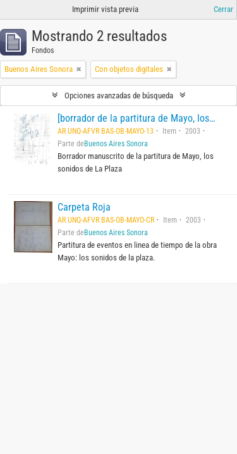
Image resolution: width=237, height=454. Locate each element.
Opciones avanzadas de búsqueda (118, 95)
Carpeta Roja (84, 207)
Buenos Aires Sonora (116, 143)
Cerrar (223, 9)
